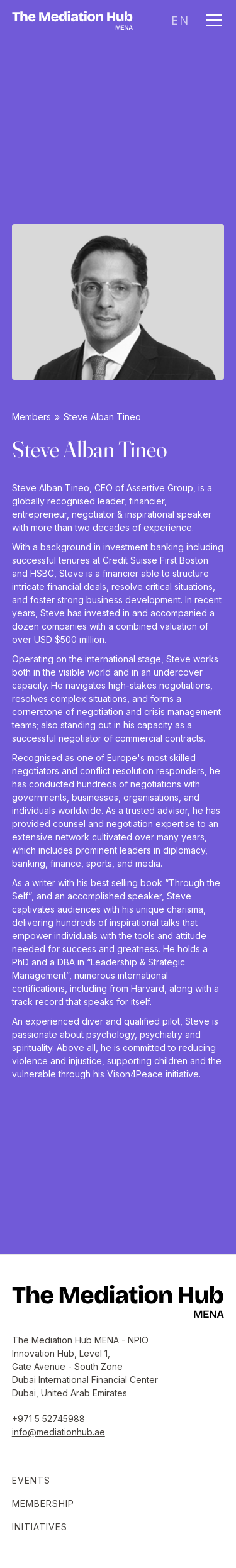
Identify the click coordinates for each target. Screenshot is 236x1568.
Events (31, 1480)
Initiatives (39, 1526)
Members (31, 416)
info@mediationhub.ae (58, 1431)
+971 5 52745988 (48, 1418)
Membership (43, 1503)
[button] (180, 20)
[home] (72, 20)
